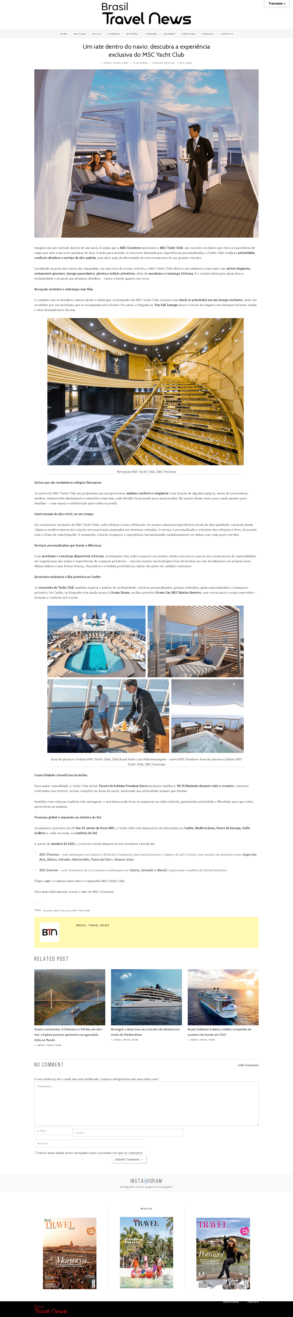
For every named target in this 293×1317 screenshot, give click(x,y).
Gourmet (170, 34)
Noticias (80, 34)
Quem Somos (231, 1302)
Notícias (169, 63)
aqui (47, 881)
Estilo (96, 34)
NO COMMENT (49, 1065)
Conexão (114, 34)
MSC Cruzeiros (63, 910)
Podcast (208, 34)
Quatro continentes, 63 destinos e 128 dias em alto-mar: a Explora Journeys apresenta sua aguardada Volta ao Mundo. (68, 1035)
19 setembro (140, 63)
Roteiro (132, 34)
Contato (227, 34)
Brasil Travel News (116, 63)
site (84, 891)
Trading (151, 34)
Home (63, 34)
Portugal (189, 34)
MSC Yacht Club (81, 910)
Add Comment (248, 1065)
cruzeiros (48, 910)
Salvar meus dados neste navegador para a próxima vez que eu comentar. (90, 1153)
